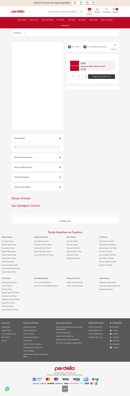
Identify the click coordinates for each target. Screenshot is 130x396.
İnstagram (115, 344)
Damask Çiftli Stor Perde (43, 245)
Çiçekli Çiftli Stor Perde (42, 248)
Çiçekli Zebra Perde (9, 258)
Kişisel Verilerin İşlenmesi (32, 344)
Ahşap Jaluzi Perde (106, 289)
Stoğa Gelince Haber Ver (101, 76)
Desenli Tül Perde (105, 265)
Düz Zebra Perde (8, 241)
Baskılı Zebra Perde (9, 251)
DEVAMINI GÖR (65, 221)
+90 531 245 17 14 (95, 337)
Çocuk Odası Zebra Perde (11, 268)
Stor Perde (60, 20)
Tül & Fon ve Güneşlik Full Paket (46, 286)
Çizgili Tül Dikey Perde (75, 282)
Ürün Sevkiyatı (28, 334)
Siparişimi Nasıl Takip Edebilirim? (67, 339)
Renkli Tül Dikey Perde (75, 286)
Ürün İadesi (27, 341)
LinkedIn (114, 334)
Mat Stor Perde (72, 245)
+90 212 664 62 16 (95, 330)
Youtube (114, 347)
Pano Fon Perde (7, 306)
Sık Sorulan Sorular (9, 334)
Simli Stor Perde (72, 255)
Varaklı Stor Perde (73, 258)
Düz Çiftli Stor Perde (41, 241)
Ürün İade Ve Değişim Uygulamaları (69, 343)
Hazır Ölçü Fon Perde (9, 282)
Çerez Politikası (28, 351)
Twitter (114, 330)
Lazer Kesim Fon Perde (10, 310)
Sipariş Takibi (6, 330)
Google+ (114, 337)
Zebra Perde (21, 20)
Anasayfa (16, 33)
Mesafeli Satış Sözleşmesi (32, 347)
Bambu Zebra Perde (9, 245)
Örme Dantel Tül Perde (107, 245)
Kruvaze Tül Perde (105, 251)
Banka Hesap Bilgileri (31, 337)
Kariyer (4, 341)
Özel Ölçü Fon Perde (9, 296)
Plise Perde (34, 20)
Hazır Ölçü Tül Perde (106, 241)
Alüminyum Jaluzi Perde (107, 282)
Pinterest (114, 341)
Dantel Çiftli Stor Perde (42, 251)
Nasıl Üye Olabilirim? (63, 333)
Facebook (114, 327)
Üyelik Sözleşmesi (29, 327)
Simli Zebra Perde (8, 262)
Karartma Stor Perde (74, 251)
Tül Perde (71, 20)
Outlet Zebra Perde (9, 272)
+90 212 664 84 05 (95, 334)
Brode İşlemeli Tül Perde (108, 248)
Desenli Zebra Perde (9, 255)
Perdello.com (71, 373)
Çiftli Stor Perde (47, 20)
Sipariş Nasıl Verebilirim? (65, 336)
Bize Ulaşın (6, 337)
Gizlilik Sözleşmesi (29, 330)
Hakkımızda (6, 327)
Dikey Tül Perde (107, 20)
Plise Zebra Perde (8, 248)
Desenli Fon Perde (8, 303)
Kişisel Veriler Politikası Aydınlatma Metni (36, 355)
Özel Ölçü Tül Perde (106, 258)
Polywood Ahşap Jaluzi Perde (109, 286)
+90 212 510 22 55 (95, 327)
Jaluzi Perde (93, 20)
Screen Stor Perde (73, 248)
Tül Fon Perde (7, 286)
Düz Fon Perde (7, 289)
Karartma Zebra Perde (10, 265)
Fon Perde (82, 20)
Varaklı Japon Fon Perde (10, 293)
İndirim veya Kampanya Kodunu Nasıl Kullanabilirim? (69, 328)
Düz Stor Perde (72, 241)
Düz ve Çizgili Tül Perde (107, 255)
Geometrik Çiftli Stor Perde (44, 255)
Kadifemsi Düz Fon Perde (11, 299)
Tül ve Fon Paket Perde (42, 282)
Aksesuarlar (65, 25)
